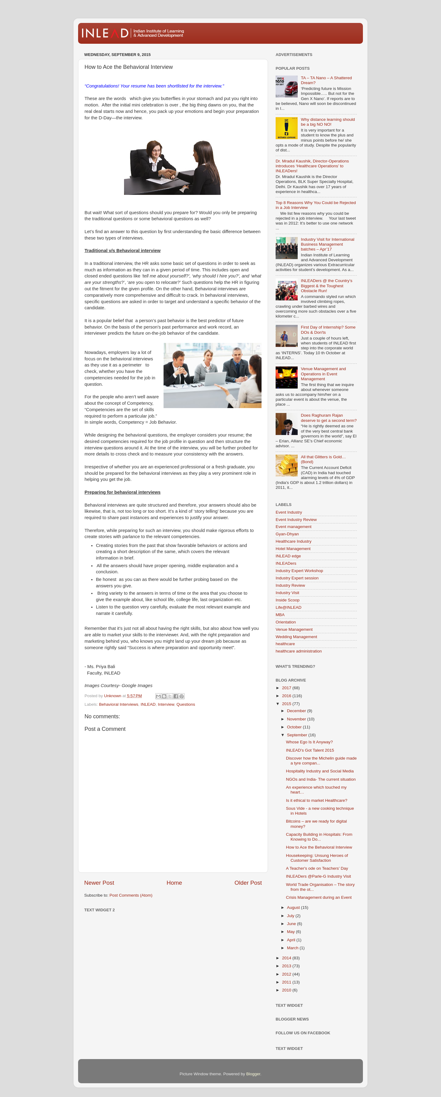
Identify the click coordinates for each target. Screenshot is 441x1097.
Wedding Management (296, 636)
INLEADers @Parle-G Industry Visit (318, 876)
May (291, 931)
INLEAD (148, 704)
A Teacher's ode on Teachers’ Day (317, 868)
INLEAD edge (288, 556)
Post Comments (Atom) (131, 895)
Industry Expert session (297, 578)
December (297, 710)
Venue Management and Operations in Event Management (323, 373)
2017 (287, 688)
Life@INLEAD (288, 607)
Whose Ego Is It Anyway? (309, 742)
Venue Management (294, 629)
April (291, 940)
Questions (185, 704)
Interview (166, 704)
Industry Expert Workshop (299, 570)
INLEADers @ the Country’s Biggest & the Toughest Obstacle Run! (326, 285)
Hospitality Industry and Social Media (320, 771)
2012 (287, 974)
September (297, 735)
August (294, 907)
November (297, 719)
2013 (287, 966)
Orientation (286, 622)
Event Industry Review (296, 519)
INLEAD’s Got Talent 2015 (310, 750)
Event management (293, 526)
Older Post (248, 882)
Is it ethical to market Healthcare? (316, 800)
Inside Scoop (288, 600)
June (292, 923)
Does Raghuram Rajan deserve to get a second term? (328, 417)
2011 (287, 982)
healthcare (285, 643)
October (295, 727)
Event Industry (289, 512)
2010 (287, 990)
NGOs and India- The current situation (321, 779)
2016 (287, 696)
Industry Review (290, 585)
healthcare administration (299, 651)
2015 (287, 703)
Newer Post (99, 882)
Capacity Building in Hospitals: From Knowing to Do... (319, 837)
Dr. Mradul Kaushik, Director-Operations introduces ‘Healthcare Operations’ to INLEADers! (312, 166)
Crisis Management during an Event (319, 897)
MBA (280, 614)
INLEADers (286, 563)
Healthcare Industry (293, 541)
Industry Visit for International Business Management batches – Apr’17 (327, 244)
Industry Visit (287, 592)
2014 (287, 958)
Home (174, 882)
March (293, 948)
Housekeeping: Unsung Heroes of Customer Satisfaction (317, 858)
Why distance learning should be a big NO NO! (328, 122)
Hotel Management (293, 548)
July (291, 915)
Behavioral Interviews (118, 704)
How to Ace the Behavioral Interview (319, 847)
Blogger (253, 1074)
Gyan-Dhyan (287, 534)
